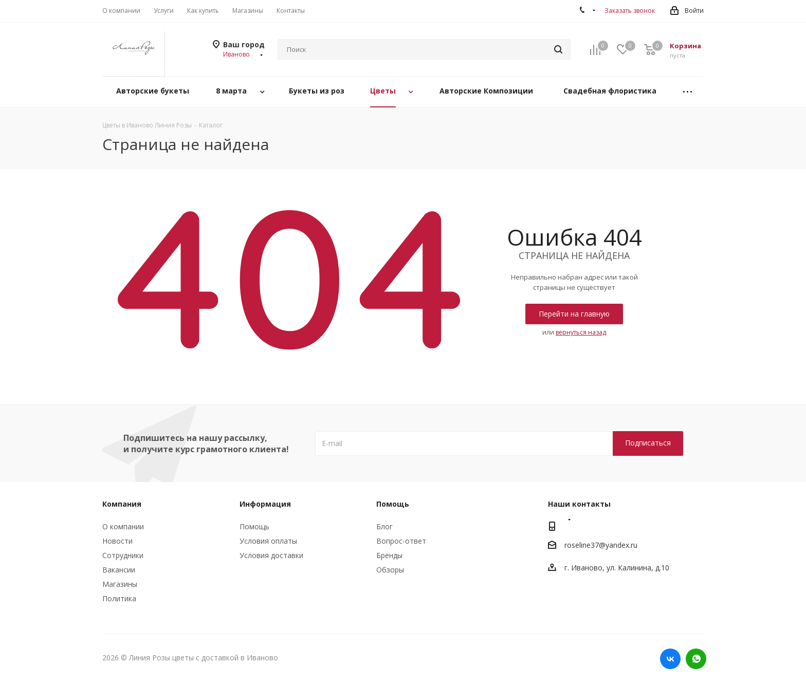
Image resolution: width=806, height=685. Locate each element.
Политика (119, 598)
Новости (117, 541)
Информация (265, 504)
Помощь (254, 526)
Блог (384, 526)
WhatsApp (696, 659)
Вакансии (118, 570)
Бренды (389, 555)
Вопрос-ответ (401, 541)
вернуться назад (581, 332)
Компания (121, 504)
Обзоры (390, 570)
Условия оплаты (268, 541)
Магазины (119, 584)
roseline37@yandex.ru (600, 545)
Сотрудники (122, 555)
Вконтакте (670, 659)
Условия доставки (271, 555)
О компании (123, 526)
